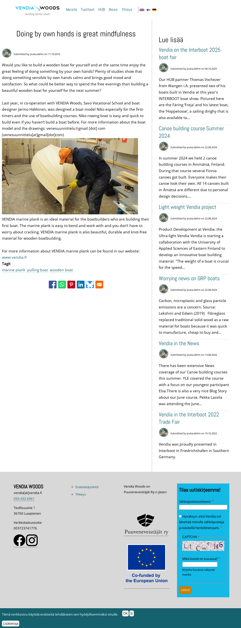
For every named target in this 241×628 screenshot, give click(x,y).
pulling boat (37, 269)
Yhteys (127, 9)
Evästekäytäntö (87, 487)
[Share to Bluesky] (90, 284)
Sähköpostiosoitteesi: (195, 501)
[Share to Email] (99, 284)
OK (125, 615)
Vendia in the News (179, 343)
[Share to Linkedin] (81, 284)
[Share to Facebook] (53, 284)
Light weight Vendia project (187, 206)
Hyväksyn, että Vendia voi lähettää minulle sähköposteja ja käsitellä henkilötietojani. (201, 522)
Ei (131, 615)
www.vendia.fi (14, 257)
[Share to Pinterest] (71, 284)
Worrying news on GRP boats (189, 278)
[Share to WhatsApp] (62, 284)
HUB (101, 9)
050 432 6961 (24, 498)
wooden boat (61, 269)
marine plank (13, 269)
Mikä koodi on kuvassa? (199, 558)
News (113, 9)
